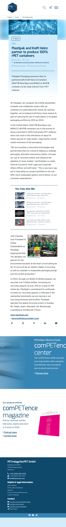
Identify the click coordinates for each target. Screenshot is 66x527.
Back (16, 39)
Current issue (10, 436)
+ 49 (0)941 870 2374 (16, 473)
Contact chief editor (15, 504)
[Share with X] (23, 323)
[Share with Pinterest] (34, 323)
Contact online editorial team (19, 502)
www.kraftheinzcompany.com (25, 319)
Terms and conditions (15, 488)
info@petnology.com (16, 478)
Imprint (10, 490)
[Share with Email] (56, 323)
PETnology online (27, 17)
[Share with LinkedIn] (45, 323)
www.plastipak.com (19, 315)
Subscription (12, 485)
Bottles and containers (42, 62)
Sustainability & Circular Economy (24, 62)
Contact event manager (16, 507)
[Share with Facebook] (12, 323)
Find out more (41, 373)
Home (17, 17)
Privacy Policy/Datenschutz (17, 492)
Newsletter (12, 509)
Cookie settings (13, 495)
